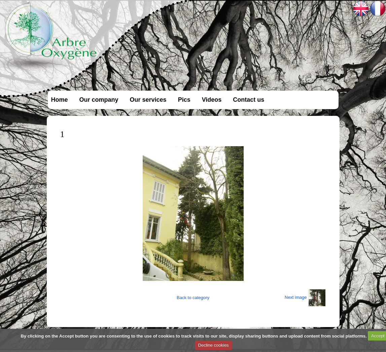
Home (59, 99)
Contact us (248, 99)
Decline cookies (213, 345)
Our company (98, 99)
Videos (212, 99)
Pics (184, 99)
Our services (148, 99)
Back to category (193, 297)
